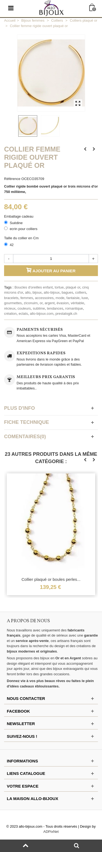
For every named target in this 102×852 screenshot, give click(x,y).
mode (59, 298)
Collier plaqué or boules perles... (51, 579)
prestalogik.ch (66, 314)
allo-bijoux (52, 292)
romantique (74, 308)
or (41, 303)
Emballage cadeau (19, 216)
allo (27, 292)
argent (50, 303)
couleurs (24, 308)
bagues (67, 292)
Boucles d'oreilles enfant (33, 287)
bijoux (37, 292)
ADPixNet (50, 832)
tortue (59, 287)
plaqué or (73, 287)
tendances (55, 308)
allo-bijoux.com (42, 314)
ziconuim (31, 303)
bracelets (11, 298)
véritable (77, 303)
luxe (85, 298)
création (10, 314)
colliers (80, 292)
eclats (23, 314)
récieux (10, 308)
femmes (26, 298)
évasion (63, 303)
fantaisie (72, 298)
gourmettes (13, 303)
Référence (12, 179)
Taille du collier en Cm (22, 238)
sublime (39, 308)
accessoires (44, 298)
